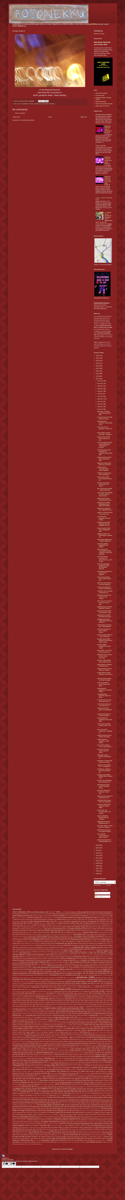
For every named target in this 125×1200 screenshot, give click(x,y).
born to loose (98, 934)
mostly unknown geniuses (76, 1024)
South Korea (28, 1084)
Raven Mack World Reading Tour (32, 1054)
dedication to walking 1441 (89, 953)
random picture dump (77, 1052)
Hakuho (22, 985)
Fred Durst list (36, 975)
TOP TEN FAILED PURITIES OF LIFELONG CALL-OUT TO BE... (104, 559)
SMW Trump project (66, 1080)
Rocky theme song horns (70, 1062)
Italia (33, 998)
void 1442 (98, 1127)
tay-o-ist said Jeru (74, 1095)
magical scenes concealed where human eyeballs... (103, 468)
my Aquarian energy (87, 1026)
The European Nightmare (23, 1101)
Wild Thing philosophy (84, 1134)
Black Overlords (77, 932)
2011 (97, 858)
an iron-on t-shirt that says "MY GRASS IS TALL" (95, 921)
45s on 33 (56, 916)
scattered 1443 (19, 1069)
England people (46, 964)
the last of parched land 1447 (55, 1106)
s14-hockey (71, 1065)
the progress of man (35, 1110)
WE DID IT (44, 1131)
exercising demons (67, 966)
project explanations (76, 1049)
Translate (106, 885)
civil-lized (65, 945)
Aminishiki (59, 921)
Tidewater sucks (102, 1116)
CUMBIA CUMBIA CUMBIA (70, 951)
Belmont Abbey (71, 930)
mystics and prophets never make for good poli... (104, 578)
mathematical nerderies (103, 1019)
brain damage (42, 936)
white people (106, 1133)
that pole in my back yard (66, 1097)
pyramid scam (37, 103)
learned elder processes (65, 1010)
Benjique (90, 930)
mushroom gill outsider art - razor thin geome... (104, 635)
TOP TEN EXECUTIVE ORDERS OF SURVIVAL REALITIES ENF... (104, 452)
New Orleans (74, 1032)
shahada (21, 1075)
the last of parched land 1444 (35, 1106)
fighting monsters (65, 969)
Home (50, 117)
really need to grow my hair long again (65, 1056)
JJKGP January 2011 (100, 1000)
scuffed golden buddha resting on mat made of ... (104, 674)
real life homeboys (19, 1056)
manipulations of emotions (47, 1019)
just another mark (34, 1006)
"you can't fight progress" (37, 912)
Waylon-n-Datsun (106, 1129)
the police (104, 1108)
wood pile (35, 1138)
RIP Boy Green (19, 1062)
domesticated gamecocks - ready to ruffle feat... (104, 540)
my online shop (100, 95)
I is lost (67, 993)
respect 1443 (27, 1060)
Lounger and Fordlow (81, 1015)
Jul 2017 (100, 394)
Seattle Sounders (27, 1071)
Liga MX (92, 1011)
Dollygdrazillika (31, 958)
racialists (15, 1053)
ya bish (97, 1140)
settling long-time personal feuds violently (69, 1073)
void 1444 (15, 1129)
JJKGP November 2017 (79, 1004)
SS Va (18, 1086)
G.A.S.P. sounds (70, 977)
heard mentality (52, 987)
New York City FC (94, 1032)
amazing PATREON (91, 24)
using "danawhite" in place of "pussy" (74, 1125)
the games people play (51, 1103)
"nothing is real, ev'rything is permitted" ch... (104, 591)
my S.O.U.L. (107, 1028)
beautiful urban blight (19, 930)
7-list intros (103, 915)
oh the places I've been (93, 1036)
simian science (46, 1077)
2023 (97, 363)
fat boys (66, 967)
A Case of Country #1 (20, 917)
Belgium (63, 930)
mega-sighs (31, 1021)
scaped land (75, 1067)
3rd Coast (48, 915)
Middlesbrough (36, 1023)
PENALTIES (22, 1041)
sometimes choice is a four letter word (47, 1082)
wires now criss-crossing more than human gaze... (104, 602)
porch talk (56, 1047)
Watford (97, 1129)
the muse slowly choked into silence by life (75, 1108)
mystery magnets (35, 1030)
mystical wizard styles (48, 1030)
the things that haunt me (21, 1112)
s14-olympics (79, 1065)
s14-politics (87, 1065)
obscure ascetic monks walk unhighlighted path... (104, 529)
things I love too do (48, 1114)
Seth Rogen (53, 1073)
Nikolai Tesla (49, 1034)
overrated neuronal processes (69, 1039)
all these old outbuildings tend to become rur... (104, 781)
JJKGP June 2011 (76, 1002)
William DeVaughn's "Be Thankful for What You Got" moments (43, 1136)
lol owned (38, 1015)
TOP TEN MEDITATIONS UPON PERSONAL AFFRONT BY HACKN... (104, 445)
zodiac (38, 1144)
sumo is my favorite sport (89, 1090)
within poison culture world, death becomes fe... (104, 478)
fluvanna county (51, 971)
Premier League (21, 1049)
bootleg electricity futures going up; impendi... (104, 669)
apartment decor (105, 923)
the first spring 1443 (36, 1103)
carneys (18, 941)
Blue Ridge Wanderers (37, 934)
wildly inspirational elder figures (99, 1134)
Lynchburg (108, 1015)
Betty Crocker (28, 932)
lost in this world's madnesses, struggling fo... (104, 731)
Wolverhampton (83, 1136)
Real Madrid (29, 1056)
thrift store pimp (64, 1116)
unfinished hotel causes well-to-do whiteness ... (104, 801)
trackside (92, 1119)
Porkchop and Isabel (67, 1047)
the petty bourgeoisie (94, 1108)
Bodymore (69, 934)
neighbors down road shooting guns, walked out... (104, 535)
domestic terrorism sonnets (44, 958)
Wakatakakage (54, 1129)
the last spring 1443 (87, 1106)
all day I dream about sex (80, 919)
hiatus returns (106, 987)
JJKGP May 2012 (49, 1004)
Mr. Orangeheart (42, 1026)
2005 (97, 873)
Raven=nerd (78, 1054)
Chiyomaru (108, 943)
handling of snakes (61, 985)
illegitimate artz (68, 995)
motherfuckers (16, 1026)
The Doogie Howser (83, 1099)
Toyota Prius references (46, 1119)
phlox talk (25, 1043)
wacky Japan (32, 1129)
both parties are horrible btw (20, 936)
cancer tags (93, 939)
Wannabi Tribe (75, 1129)
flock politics (32, 971)
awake (32, 927)
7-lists (111, 916)
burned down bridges (30, 938)
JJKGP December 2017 (57, 1000)
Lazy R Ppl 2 (51, 1010)
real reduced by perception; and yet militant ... (103, 518)
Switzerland (68, 1093)
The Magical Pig (39, 1108)
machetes (38, 1017)
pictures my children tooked (45, 1043)
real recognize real (49, 1056)
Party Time (89, 1039)
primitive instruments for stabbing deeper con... (104, 840)
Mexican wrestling (17, 1023)
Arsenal (49, 925)
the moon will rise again (54, 1108)
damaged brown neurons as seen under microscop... (104, 656)
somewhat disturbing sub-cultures (92, 1082)
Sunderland (15, 1091)
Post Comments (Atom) (27, 120)
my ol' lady (80, 1028)
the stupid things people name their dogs (102, 1110)
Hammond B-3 (30, 985)
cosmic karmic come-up (44, 949)
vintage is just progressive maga (73, 1127)
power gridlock (107, 1047)
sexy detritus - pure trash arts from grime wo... (104, 651)
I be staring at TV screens (53, 993)
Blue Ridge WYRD (48, 934)
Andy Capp (42, 923)
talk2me (44, 1095)
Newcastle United (17, 1034)
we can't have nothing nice (31, 1131)
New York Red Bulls (106, 1032)
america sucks (49, 921)
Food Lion (80, 971)
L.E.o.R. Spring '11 (108, 1008)
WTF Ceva (36, 1140)
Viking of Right (58, 1127)
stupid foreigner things (101, 1088)
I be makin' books (39, 993)
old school (46, 1037)
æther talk (16, 919)
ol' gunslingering (26, 1037)
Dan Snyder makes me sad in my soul (40, 953)
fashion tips (58, 967)
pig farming (71, 1043)
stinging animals (74, 1086)
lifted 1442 (75, 1012)
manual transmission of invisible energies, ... (104, 714)
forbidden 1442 (80, 973)
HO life (35, 989)
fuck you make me (23, 977)
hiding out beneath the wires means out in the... (103, 438)
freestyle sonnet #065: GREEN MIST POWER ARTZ (104, 776)
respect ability (58, 1060)
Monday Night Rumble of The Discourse (30, 1024)
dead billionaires (63, 953)
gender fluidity (107, 977)
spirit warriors (77, 1084)
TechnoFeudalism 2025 (94, 1095)
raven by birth (16, 1054)
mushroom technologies (56, 1026)
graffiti (95, 981)
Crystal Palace (50, 951)
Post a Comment (20, 113)
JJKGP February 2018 (86, 1000)
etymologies (80, 964)
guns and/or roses (98, 983)
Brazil (50, 936)
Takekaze (29, 1095)
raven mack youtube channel (104, 103)
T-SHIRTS (94, 1093)
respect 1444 (38, 1060)
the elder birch (95, 1099)
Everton (87, 964)
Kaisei (65, 1006)
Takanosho (14, 1095)
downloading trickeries (81, 958)
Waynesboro (16, 1131)
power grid (95, 1047)
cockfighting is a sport (42, 947)
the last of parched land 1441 (73, 1105)
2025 (97, 358)
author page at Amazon (102, 106)
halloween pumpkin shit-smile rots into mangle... (104, 597)
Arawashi (28, 925)
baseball (109, 927)
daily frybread (23, 953)
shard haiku (29, 1075)
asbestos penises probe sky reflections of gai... (104, 611)
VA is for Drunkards (93, 1125)
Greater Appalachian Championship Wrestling (35, 983)
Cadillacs (55, 939)
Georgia (33, 979)
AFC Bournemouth (27, 919)
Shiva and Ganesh (81, 1075)
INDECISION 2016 (28, 997)
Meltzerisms (65, 1021)
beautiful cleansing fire (76, 929)
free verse (62, 975)
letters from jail (45, 1011)
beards (64, 928)
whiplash (98, 1133)
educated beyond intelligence (37, 962)
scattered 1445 (42, 1069)
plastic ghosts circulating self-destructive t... (104, 665)
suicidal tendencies (57, 1090)
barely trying (101, 927)
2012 (97, 855)
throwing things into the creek (90, 1116)
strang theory (109, 1086)
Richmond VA (96, 1060)
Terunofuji (35, 1097)
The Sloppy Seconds (84, 1110)
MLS (16, 1024)
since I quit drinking (59, 1076)
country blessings (75, 949)
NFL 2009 (27, 1034)
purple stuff (74, 1051)
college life (53, 947)
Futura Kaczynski (50, 977)
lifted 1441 (66, 1012)
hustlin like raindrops (73, 991)
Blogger (70, 1149)
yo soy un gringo (23, 1142)
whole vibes (25, 1134)
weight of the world (83, 1131)
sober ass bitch (109, 1080)
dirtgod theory (78, 956)
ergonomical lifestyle (69, 964)
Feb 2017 (100, 406)
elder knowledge (75, 962)
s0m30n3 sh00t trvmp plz (97, 1064)
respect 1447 (48, 1060)
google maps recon (53, 981)
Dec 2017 (100, 381)
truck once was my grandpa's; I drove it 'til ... (104, 428)
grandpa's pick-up (16, 983)
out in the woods (43, 1039)
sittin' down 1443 (24, 1078)
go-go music (83, 979)
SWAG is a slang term (18, 1093)
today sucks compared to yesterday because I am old (69, 1118)
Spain (69, 1084)
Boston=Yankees (109, 934)
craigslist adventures (106, 949)
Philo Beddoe (17, 1043)
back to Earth (67, 927)
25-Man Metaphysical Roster (20, 916)
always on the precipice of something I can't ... (104, 796)
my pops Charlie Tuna (94, 1028)
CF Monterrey (94, 941)
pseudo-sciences (16, 1050)
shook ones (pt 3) (100, 1075)
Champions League (105, 941)
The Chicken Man (25, 1099)
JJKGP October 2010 (94, 1004)
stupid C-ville (76, 1088)
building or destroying (96, 936)
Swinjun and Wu (57, 1093)
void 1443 (107, 1127)
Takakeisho (101, 1093)
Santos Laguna (47, 1067)
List (37, 1013)
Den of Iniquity (81, 954)
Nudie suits (39, 1036)
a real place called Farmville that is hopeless (69, 917)
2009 (97, 863)
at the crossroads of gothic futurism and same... (103, 684)
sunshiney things (25, 1092)
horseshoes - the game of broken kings (102, 989)
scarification (86, 1067)
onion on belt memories (95, 1037)
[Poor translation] (12, 1164)
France (14, 975)
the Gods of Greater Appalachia (78, 1103)
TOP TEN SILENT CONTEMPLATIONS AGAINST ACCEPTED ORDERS (104, 552)
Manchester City (94, 1017)
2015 (97, 848)
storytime (89, 1086)
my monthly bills (69, 1028)
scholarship (52, 1069)
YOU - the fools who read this (46, 1142)
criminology (34, 951)
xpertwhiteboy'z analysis (48, 1140)
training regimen (101, 1119)
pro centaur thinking (63, 1049)
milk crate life (61, 1023)
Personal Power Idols (101, 1041)
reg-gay (40, 1058)
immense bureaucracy (83, 995)
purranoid (82, 1050)
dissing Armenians (106, 956)
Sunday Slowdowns (105, 1090)
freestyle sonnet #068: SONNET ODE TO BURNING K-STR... (103, 524)
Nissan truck (65, 1034)
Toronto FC (23, 1119)
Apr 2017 (100, 401)
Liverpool (69, 1013)
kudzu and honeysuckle (70, 1008)
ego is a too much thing (55, 962)
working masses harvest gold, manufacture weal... (104, 459)
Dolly (23, 958)
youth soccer (25, 1144)
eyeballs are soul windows (82, 966)
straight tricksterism (99, 1086)
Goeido (21, 981)
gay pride (98, 977)
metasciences (106, 1021)
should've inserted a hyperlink (25, 1076)
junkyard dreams (22, 1006)
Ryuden (87, 1064)
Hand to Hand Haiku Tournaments (45, 985)
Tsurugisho (89, 1121)
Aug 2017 (100, 391)
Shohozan (90, 1075)
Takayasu (22, 1095)
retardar (66, 1060)
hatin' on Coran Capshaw (93, 985)
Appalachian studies (17, 925)
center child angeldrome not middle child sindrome (75, 941)
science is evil (63, 1069)
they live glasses (106, 1112)
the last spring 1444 (102, 1106)
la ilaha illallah (18, 1010)
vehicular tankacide (34, 1127)
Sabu (23, 1067)
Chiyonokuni (15, 945)
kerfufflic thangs (73, 1006)
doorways (56, 958)
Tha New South (51, 1097)
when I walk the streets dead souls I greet (60, 1133)
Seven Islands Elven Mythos (99, 1073)
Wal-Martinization (64, 1129)
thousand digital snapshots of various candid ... (104, 646)
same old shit (31, 1067)
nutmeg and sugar (49, 1036)
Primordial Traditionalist (48, 1049)
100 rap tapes (82, 912)
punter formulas (53, 1050)
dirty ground (96, 956)
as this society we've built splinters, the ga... (104, 417)
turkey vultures (103, 1121)
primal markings (34, 1049)
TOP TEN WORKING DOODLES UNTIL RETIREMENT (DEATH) (103, 566)
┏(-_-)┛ (62, 912)
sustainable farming (92, 1091)
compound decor (79, 947)
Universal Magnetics (18, 1125)
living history (102, 1013)
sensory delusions (101, 1071)
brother (71, 936)
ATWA (18, 927)
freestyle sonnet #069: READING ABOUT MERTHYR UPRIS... (104, 504)
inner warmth (52, 997)
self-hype (63, 1071)
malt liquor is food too (82, 1017)
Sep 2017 (100, 388)
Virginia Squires (88, 1127)
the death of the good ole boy (42, 1099)
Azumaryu (38, 927)
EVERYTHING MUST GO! (39, 966)
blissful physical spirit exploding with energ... (104, 499)
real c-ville (110, 1054)
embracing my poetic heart (27, 964)
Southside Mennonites (48, 1084)
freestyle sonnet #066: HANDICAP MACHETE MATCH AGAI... (104, 640)
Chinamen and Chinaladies (96, 943)
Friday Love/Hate (101, 145)
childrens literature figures (80, 943)
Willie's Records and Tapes (70, 1136)
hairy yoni (15, 985)
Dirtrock (89, 956)
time (13, 1118)
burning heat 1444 (87, 938)
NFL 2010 (35, 1034)
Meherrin (51, 1021)
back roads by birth (54, 927)
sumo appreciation (72, 1090)
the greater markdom (94, 1103)
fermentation (49, 969)
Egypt (66, 962)
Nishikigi (57, 1034)
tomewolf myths (93, 1118)
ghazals (59, 979)
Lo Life (23, 1015)
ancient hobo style (17, 923)
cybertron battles (102, 951)
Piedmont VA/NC (60, 1043)
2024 (97, 360)
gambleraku (25, 103)
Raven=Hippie (68, 1054)
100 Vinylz (92, 912)
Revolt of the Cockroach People (79, 1060)
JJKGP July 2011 (39, 1002)
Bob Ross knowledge (60, 934)
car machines (102, 939)
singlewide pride (70, 1076)
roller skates (31, 1064)
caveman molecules (48, 941)
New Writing (83, 1032)
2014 (97, 850)
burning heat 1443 (73, 938)
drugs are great (68, 960)
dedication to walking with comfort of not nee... (104, 761)
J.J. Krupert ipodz (42, 999)
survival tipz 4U (79, 1092)
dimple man (45, 956)
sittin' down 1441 (98, 1077)
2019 (97, 373)
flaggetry (105, 969)
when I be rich (40, 1133)
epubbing (60, 964)
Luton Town (100, 1015)
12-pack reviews (103, 912)
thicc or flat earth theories (19, 1114)
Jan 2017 (100, 409)
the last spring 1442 (72, 1106)
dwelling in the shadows (89, 960)
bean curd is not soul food (52, 929)
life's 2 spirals (56, 1012)
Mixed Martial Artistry (106, 1023)
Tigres (109, 1116)
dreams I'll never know (27, 960)
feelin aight (104, 967)
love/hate (92, 1015)
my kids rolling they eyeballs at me (41, 1028)
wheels (31, 1133)
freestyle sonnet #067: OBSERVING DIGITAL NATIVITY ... (104, 620)
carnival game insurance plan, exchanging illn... (104, 625)
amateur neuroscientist (35, 921)
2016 (97, 845)
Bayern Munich (34, 928)
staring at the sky (28, 1086)
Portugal (87, 1047)
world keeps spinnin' (100, 1138)
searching (18, 1071)
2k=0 (33, 915)
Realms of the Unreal (83, 1056)
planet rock (95, 1043)
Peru (111, 1041)
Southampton (36, 1084)
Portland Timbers (79, 1047)
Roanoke (49, 1062)
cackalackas (46, 939)
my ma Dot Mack (58, 1028)
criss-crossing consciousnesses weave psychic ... (103, 835)
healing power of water (38, 987)
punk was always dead (41, 1050)
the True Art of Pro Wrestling (38, 1112)
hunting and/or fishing (60, 991)
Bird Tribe (54, 932)
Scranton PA (93, 1069)
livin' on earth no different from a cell (84, 1013)
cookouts (19, 949)
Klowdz (109, 1006)
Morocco (65, 1024)
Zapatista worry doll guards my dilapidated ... (104, 709)
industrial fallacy (40, 997)
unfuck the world (65, 1123)
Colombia (61, 947)
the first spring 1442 (21, 1103)
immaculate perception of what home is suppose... (104, 573)
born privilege (89, 934)
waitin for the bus (43, 1129)
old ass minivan (37, 1037)
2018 (97, 376)
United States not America (101, 1123)
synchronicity (76, 1093)
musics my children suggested (73, 1026)
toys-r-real (69, 1120)
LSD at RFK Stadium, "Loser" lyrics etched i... (105, 745)
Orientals (33, 1039)
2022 (97, 366)
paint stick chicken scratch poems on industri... (104, 826)
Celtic (58, 941)
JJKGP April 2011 (101, 998)
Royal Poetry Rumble (57, 1064)
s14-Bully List (37, 1065)
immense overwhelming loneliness (100, 995)
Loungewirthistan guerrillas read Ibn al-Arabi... (104, 695)
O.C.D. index (60, 1036)
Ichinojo (60, 995)
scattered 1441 (96, 1067)
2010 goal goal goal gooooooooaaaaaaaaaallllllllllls (97, 913)
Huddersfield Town (42, 991)
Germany (40, 979)
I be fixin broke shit (95, 991)
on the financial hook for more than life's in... (104, 704)
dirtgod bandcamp (101, 101)
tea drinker (84, 1095)
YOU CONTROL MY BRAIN (78, 1142)
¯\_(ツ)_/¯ (52, 912)
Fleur (25, 971)
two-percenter (21, 1123)
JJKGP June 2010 (63, 1002)
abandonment (89, 917)
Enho (54, 964)
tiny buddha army (32, 1118)
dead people (74, 953)
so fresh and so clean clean (82, 1080)
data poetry (54, 953)
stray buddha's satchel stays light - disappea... (104, 433)
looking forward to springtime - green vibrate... (103, 741)
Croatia (42, 951)
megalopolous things (41, 1021)
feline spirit (23, 969)
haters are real (81, 985)
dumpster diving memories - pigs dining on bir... (104, 423)
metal (96, 1021)
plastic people (70, 1045)
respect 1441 (106, 1058)
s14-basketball (16, 1066)
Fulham (32, 977)
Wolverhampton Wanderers (95, 1136)
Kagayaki (60, 1006)
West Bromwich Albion (102, 1131)
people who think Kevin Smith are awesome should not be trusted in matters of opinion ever (51, 1041)
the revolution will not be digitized (53, 1110)
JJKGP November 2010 (63, 1004)
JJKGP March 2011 (101, 1002)
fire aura (97, 969)
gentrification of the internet (20, 979)
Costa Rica (55, 949)
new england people (62, 1032)
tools (111, 1118)
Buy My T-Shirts (22, 939)
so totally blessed (97, 1080)
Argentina (34, 925)
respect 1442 (16, 1060)
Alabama (51, 919)
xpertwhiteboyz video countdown (84, 1140)
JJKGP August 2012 (27, 1000)
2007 (97, 868)
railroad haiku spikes (27, 1053)
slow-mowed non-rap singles (99, 1078)
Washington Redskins (86, 1129)
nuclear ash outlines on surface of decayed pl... (104, 587)
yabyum (103, 1140)
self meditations (51, 1071)
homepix (31, 103)
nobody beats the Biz (100, 1034)
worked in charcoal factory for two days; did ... (104, 513)
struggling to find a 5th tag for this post (53, 1088)
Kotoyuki (29, 1008)
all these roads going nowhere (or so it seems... (103, 484)
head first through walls (22, 987)
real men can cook (38, 1056)
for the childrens (67, 973)
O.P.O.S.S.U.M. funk (71, 1036)
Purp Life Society (63, 1050)
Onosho (16, 1039)
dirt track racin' (54, 956)
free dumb (53, 975)
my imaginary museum (22, 1028)
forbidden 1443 (93, 973)
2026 (97, 355)
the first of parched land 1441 (41, 1101)
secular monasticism (38, 1071)
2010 (97, 860)
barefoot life (92, 927)
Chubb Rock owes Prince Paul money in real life (48, 945)
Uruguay (35, 1125)
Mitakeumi (95, 1023)
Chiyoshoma (23, 945)
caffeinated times (64, 939)
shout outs (38, 1076)
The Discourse (72, 1099)
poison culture (102, 1045)
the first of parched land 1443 (83, 1101)
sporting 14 (87, 1084)
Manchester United (106, 1017)
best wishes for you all (99, 930)
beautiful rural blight (91, 928)
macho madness (47, 1017)
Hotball (34, 991)
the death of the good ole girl (59, 1099)
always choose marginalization (98, 919)
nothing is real (29, 1036)
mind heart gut (72, 1023)
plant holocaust (106, 1043)
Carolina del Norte (28, 941)
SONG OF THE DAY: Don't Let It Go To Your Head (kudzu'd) (108, 180)
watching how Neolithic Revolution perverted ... (104, 615)
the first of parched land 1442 (62, 1101)
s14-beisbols (27, 1065)
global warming (73, 979)
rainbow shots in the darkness (61, 1052)
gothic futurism (71, 981)
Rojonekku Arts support (84, 1062)
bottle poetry (32, 936)
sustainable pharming (106, 1091)
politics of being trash (20, 1047)
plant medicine (24, 1045)
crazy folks (15, 951)
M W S (31, 1017)
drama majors (102, 958)
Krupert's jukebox (50, 1008)
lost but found (58, 1015)
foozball (56, 973)
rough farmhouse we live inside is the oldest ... (104, 736)
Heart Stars (62, 987)
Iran (23, 998)
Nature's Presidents (17, 1032)
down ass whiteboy (66, 958)
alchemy (59, 919)
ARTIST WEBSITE (18, 26)
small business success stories (49, 1080)
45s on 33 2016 (80, 916)
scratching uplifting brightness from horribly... (102, 545)
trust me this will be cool (78, 1121)
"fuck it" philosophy (19, 912)
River (27, 1062)
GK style (65, 979)
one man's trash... (63, 1037)
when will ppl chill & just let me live (85, 1133)
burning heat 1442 (59, 938)
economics (22, 962)
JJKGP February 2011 (72, 1000)
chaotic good (15, 943)
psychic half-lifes (28, 1050)
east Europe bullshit (105, 960)
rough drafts (46, 1064)
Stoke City (82, 1086)
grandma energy (106, 981)
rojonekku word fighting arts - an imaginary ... (104, 765)
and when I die (31, 923)
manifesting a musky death (18, 1019)
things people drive (25, 1116)
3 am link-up (40, 915)
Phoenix (32, 1043)
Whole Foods (15, 1134)
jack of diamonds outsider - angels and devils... (104, 489)
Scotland (72, 1069)
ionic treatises (16, 998)
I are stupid (84, 991)
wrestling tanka (24, 1140)
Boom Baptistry (78, 934)
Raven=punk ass (89, 1054)
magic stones (58, 1017)
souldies (20, 1084)
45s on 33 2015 (69, 915)
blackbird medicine (88, 932)
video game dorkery (46, 1127)
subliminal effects (45, 1090)
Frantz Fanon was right (24, 975)
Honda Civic (86, 989)
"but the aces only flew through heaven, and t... (104, 725)
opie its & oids (24, 1039)
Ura (30, 1125)
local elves (29, 1015)
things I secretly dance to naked (62, 1114)
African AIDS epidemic (41, 919)
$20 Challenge (72, 912)
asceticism (105, 925)
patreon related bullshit (100, 1039)
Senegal (91, 1071)
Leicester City (35, 1011)
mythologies (58, 1030)
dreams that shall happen (43, 960)
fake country (37, 967)
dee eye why (56, 954)
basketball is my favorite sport (20, 928)
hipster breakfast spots (18, 989)
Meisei (58, 1021)
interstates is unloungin (104, 997)
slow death (45, 103)
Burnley (98, 938)
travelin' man (47, 1122)
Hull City (50, 991)
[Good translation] (5, 1164)
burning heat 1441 (45, 938)
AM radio (23, 921)
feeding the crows (94, 967)
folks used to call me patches (67, 971)
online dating (109, 1037)
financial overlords (87, 969)
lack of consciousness (32, 1010)
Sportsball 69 (97, 1084)
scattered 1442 (108, 1067)
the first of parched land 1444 (104, 1101)
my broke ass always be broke (103, 1026)
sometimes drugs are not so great (70, 1082)
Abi (97, 917)
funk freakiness (40, 977)
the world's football (54, 1112)
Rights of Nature (108, 1060)
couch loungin (63, 949)
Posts (97, 893)
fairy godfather (28, 967)
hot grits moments (25, 991)
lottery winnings (69, 1015)
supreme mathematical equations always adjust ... (103, 806)
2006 (97, 871)
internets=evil (91, 997)
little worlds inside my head (56, 1013)
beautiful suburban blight (106, 928)
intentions (60, 997)
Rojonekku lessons (98, 1062)
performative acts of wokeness (86, 1041)
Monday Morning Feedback (103, 114)
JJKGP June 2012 (88, 1002)
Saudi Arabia (66, 1067)
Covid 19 (97, 949)
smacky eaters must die (32, 1080)
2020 (97, 371)
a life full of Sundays (33, 917)
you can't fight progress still (63, 1142)
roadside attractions (37, 1062)
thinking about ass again (41, 1116)
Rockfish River (57, 1062)
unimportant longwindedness (81, 1123)
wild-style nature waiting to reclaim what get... (104, 679)
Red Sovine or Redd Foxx (18, 1058)
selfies (83, 1071)
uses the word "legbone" (56, 1125)
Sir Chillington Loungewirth (83, 1076)
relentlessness (58, 1058)
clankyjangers (75, 945)
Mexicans (27, 1023)
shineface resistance (67, 1075)
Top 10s (16, 1119)
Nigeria (42, 1034)
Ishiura (28, 998)
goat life (90, 979)
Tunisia (96, 1121)
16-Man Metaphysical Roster (35, 913)
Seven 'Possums (86, 1073)
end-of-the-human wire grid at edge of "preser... (103, 630)
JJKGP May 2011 (37, 1004)
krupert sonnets (37, 1008)
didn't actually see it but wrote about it (32, 956)
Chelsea (42, 943)
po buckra (93, 1045)
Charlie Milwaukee (25, 943)
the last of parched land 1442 (94, 1105)
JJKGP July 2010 (27, 1002)
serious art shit (30, 1073)
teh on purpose (106, 1095)
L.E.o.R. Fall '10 (95, 1008)
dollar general (16, 958)
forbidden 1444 (105, 973)
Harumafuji (72, 985)
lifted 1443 (84, 1012)
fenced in (30, 969)
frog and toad (84, 975)
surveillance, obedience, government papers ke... (104, 770)
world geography (87, 1138)
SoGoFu (17, 1082)
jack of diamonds (57, 998)
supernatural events (48, 1092)
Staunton (40, 1086)
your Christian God (92, 1142)
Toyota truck (58, 1120)
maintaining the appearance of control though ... (104, 690)
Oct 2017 (100, 386)
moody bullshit (57, 1024)
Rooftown (38, 1064)
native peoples (91, 1030)
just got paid (44, 1006)
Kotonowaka (15, 1008)
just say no (53, 1006)
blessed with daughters (102, 932)
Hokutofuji (41, 989)
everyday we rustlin (96, 964)
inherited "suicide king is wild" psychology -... (104, 473)
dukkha (78, 960)
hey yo (91, 987)
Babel (44, 927)
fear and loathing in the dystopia (78, 967)
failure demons (18, 967)
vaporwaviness (24, 1127)
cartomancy (38, 941)
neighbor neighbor (30, 1032)
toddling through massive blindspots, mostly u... (104, 607)
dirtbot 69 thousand (66, 956)
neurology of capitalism (47, 1032)
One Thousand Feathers (79, 1037)
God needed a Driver (101, 979)
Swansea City (29, 1093)
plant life (14, 1045)
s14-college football (49, 1066)
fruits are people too (94, 975)
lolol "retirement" (47, 1015)
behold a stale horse (51, 930)
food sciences (90, 971)
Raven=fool (58, 1054)
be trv (41, 928)
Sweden (37, 1093)
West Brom (92, 1131)
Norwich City (20, 1036)
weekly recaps (72, 1131)
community (68, 947)
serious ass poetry (41, 1073)
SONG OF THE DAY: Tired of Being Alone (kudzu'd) (108, 129)
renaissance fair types (70, 1058)
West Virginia (24, 1133)
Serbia (22, 1073)
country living (87, 949)
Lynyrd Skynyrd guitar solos (19, 1017)
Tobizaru (42, 1118)
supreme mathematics (64, 1092)
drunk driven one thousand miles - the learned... (104, 811)
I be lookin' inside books (25, 993)
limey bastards (23, 1013)
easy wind (14, 962)
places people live (83, 1043)
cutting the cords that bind (88, 951)
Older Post (83, 117)
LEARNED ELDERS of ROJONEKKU (85, 1010)
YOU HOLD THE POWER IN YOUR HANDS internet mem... (104, 494)
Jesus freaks (78, 998)
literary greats (43, 1013)
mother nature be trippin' (103, 1025)
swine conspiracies (46, 1093)
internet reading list (80, 997)
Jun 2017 (100, 396)
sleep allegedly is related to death (42, 1078)
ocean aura (81, 1036)
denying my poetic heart (100, 954)
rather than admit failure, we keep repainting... (104, 583)
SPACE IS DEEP (60, 1084)
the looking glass (28, 1108)
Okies (18, 1037)
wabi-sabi (24, 1129)
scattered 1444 (31, 1069)
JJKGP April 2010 (89, 998)
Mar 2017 (100, 404)
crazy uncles (24, 951)
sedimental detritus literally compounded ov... (104, 756)
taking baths (37, 1095)
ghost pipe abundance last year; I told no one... (103, 792)
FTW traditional (104, 975)
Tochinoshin (49, 1118)
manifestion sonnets (32, 1019)
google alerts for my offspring (38, 981)
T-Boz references (85, 1093)
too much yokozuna (103, 1118)
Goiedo (26, 981)
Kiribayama (81, 1006)
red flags (108, 1056)
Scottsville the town (81, 1069)
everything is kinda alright (24, 966)
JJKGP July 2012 (50, 1002)
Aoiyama (96, 923)
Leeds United (27, 1011)
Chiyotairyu (30, 945)
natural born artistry (104, 1030)
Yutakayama (33, 1144)
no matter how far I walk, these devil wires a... (104, 700)
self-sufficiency (74, 1071)
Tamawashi (51, 1095)
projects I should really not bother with (97, 1049)
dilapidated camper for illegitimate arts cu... (103, 822)
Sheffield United (41, 1075)
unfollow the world (53, 1123)
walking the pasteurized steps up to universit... (104, 463)
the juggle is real (31, 1105)
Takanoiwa (108, 1093)
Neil (38, 1032)
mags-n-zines (70, 1017)
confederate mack (94, 947)
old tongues (53, 1037)
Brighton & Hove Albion (61, 936)
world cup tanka (75, 1138)
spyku (104, 1084)
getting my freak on (50, 979)
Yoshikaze (33, 1142)
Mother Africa (88, 1025)
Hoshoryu (17, 991)
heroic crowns (82, 987)
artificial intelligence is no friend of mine (62, 925)
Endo (39, 964)
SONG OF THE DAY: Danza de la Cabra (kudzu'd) (108, 160)
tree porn (59, 1122)
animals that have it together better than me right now (74, 923)
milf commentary (52, 1023)
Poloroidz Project (36, 1047)
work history (52, 103)
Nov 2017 (100, 383)
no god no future (87, 1034)
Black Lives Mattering (66, 932)
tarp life (59, 1095)
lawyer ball (43, 1010)
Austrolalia (25, 927)
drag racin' (92, 958)
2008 (97, 866)
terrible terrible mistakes (25, 1097)
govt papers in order (84, 981)
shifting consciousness (53, 1075)
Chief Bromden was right (62, 943)
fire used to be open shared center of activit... (103, 751)
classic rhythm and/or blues (88, 945)
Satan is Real (56, 1067)
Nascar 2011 (69, 1030)
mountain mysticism (29, 1026)
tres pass (67, 1121)
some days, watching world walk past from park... (104, 413)
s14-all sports (108, 1064)
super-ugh (36, 1091)
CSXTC (58, 951)
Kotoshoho (22, 1008)
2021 (97, 368)
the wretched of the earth (71, 1112)
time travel (20, 1118)
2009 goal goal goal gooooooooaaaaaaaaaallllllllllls (68, 913)
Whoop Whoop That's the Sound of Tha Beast (43, 1134)
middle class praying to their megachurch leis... (104, 509)
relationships (48, 1058)
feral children (39, 969)
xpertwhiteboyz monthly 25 (65, 1140)
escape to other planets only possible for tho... (104, 661)
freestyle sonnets (72, 975)
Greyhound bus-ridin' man (57, 983)
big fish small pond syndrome (41, 932)
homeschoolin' (76, 989)
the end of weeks (105, 1099)
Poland (111, 1045)
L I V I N (86, 1008)
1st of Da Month (48, 913)
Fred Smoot (45, 975)
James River (68, 999)
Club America (31, 947)
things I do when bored (35, 1114)
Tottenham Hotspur (33, 1119)
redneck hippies (31, 1058)
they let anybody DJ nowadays (90, 1112)
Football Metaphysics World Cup (41, 973)
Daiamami (14, 953)
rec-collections (97, 1056)
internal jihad (68, 997)
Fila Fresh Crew (77, 969)
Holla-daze (49, 989)
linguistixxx (31, 1013)
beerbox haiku (32, 930)
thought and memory (53, 1116)
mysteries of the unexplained (20, 1030)
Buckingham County (80, 936)
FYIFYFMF (60, 977)
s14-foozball (62, 1065)
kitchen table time (99, 1006)
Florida (42, 971)
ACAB (102, 917)
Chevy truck (50, 943)
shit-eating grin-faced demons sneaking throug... (103, 786)
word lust (43, 1138)
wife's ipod (59, 1134)
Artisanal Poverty (96, 925)
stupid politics (33, 1090)
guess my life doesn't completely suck (79, 983)
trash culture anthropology (33, 1121)
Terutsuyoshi (42, 1097)
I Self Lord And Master (94, 993)
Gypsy (108, 983)
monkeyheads (46, 1024)
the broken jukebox (97, 1097)
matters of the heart (18, 1021)
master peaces (72, 1019)
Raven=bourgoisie (48, 1054)
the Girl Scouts (64, 1103)
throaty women (76, 1116)
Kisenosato (89, 1006)
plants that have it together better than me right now (47, 1045)
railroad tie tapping (42, 1053)
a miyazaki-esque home (48, 917)
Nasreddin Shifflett (80, 1030)
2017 (97, 378)
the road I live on (71, 1110)
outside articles (55, 1039)
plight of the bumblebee (83, 1045)
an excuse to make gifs (70, 921)
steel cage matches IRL (51, 1086)
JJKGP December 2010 (41, 1000)
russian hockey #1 (77, 1064)
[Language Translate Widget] (105, 882)
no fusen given (76, 1034)
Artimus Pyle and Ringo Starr (81, 925)
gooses (62, 981)
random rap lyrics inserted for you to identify (97, 1053)
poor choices (47, 1047)
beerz (39, 930)
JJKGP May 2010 (24, 1004)
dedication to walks (43, 955)
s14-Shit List (96, 1065)
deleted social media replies (69, 954)
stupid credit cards (88, 1088)
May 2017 (100, 399)
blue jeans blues (25, 934)
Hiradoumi (29, 989)
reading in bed (100, 1054)
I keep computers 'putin (79, 993)
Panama (82, 1039)
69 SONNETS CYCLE (93, 915)
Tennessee (14, 1097)
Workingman (63, 1138)
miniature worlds (85, 1023)
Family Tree (47, 967)
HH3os (97, 987)
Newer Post (16, 117)
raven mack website (101, 93)
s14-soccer (105, 1065)
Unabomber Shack (41, 1123)
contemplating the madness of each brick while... (104, 719)
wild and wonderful (69, 1135)
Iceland (54, 995)
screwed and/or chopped (105, 1069)
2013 (97, 853)
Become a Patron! (99, 33)
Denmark (89, 954)
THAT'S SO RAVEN (82, 1097)
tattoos (65, 1095)
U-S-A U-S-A (30, 1123)
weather (52, 1131)
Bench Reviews (81, 930)
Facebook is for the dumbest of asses (103, 966)
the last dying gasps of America (49, 1105)
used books (43, 1125)
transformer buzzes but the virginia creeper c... (104, 830)
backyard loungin (80, 927)
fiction (56, 969)
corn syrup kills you (30, 949)
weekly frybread (61, 1131)
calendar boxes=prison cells (79, 939)
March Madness (60, 1019)
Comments (99, 896)
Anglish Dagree (51, 923)
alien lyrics (68, 919)
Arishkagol (42, 925)
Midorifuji (44, 1023)
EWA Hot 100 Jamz (53, 966)
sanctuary (38, 1067)
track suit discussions (81, 1119)
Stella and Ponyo (63, 1086)
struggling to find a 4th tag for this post (25, 1088)
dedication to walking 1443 (27, 955)
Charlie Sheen (35, 943)
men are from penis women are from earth (81, 1021)
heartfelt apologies (71, 987)
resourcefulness (95, 1058)
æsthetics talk (109, 917)
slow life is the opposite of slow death (77, 1078)
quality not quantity (106, 1050)
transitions (20, 1121)
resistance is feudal (83, 1058)
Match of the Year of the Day (86, 1019)
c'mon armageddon (34, 939)
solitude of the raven (28, 1082)
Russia (69, 1064)
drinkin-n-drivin (57, 960)
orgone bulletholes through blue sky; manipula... (103, 817)
